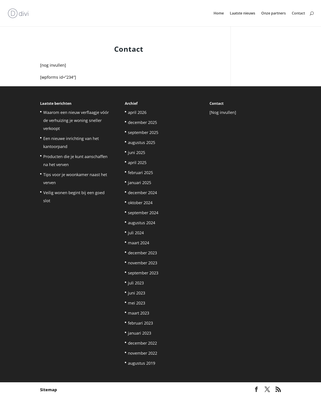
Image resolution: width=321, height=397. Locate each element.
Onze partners (273, 14)
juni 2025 (136, 152)
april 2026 (137, 112)
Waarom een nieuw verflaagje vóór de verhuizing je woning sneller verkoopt (76, 120)
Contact (298, 14)
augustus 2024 (141, 222)
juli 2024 (136, 232)
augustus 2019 (141, 363)
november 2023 (142, 262)
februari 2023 (140, 323)
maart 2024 (138, 242)
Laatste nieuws (242, 14)
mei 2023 (136, 303)
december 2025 (142, 122)
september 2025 (143, 132)
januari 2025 (139, 182)
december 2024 (142, 192)
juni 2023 (136, 293)
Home (219, 14)
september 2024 (143, 212)
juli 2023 (136, 283)
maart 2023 (138, 313)
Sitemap (48, 389)
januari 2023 (139, 333)
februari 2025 (140, 172)
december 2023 (142, 252)
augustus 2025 (141, 142)
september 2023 (143, 273)
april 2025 (137, 162)
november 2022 (142, 353)
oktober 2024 (140, 202)
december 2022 (142, 343)
